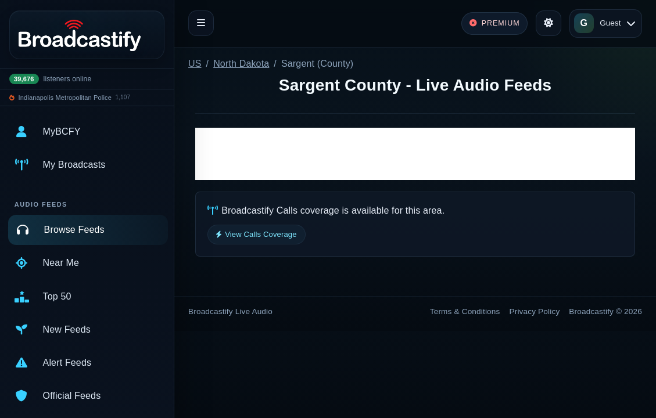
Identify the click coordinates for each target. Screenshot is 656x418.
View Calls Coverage (256, 234)
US (195, 64)
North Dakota (241, 64)
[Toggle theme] (548, 23)
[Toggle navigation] (201, 23)
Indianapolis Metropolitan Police (65, 97)
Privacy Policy (535, 311)
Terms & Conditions (465, 311)
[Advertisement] (415, 154)
